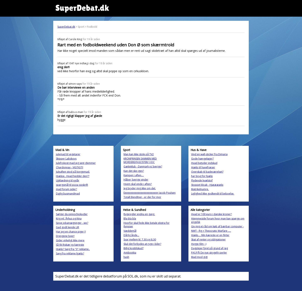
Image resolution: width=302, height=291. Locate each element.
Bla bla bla (130, 218)
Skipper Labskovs (66, 158)
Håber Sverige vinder (136, 179)
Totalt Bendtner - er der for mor (142, 197)
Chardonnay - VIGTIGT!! (69, 167)
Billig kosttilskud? (134, 248)
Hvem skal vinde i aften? (138, 184)
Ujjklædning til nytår (67, 180)
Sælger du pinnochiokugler (72, 214)
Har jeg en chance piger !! (71, 231)
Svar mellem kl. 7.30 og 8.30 (140, 239)
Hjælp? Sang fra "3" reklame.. (73, 249)
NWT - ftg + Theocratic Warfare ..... (211, 231)
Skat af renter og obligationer (208, 239)
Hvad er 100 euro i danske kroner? (211, 214)
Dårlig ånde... (131, 235)
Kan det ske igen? (134, 171)
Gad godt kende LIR (67, 227)
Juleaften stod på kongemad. (73, 171)
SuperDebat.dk (66, 26)
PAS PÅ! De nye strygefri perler (209, 252)
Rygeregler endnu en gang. (139, 214)
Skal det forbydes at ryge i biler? (142, 244)
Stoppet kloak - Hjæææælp (207, 185)
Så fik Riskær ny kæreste (70, 244)
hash (126, 257)
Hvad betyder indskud (204, 163)
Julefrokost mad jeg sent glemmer (76, 163)
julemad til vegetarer (68, 154)
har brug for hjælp (202, 176)
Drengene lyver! (65, 236)
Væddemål (130, 231)
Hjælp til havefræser (203, 167)
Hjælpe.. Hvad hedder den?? (72, 176)
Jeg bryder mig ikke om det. (140, 188)
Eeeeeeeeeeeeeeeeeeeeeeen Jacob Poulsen (150, 192)
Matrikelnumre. (200, 189)
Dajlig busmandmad (68, 193)
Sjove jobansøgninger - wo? (72, 223)
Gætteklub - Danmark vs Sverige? (143, 166)
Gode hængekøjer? (202, 158)
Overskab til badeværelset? (207, 171)
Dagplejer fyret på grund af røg (209, 248)
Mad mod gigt (199, 257)
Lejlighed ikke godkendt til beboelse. (212, 193)
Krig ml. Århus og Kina (69, 218)
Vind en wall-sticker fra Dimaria (209, 154)
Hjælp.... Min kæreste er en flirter (210, 235)
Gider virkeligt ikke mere (70, 240)
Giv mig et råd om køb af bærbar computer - (217, 226)
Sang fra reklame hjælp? (70, 253)
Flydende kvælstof (202, 180)
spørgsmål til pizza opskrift (72, 185)
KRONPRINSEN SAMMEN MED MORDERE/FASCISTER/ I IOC (140, 160)
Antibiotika (130, 252)
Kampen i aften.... (134, 175)
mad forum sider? (66, 189)
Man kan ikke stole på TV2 (139, 154)
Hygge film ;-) (198, 244)
